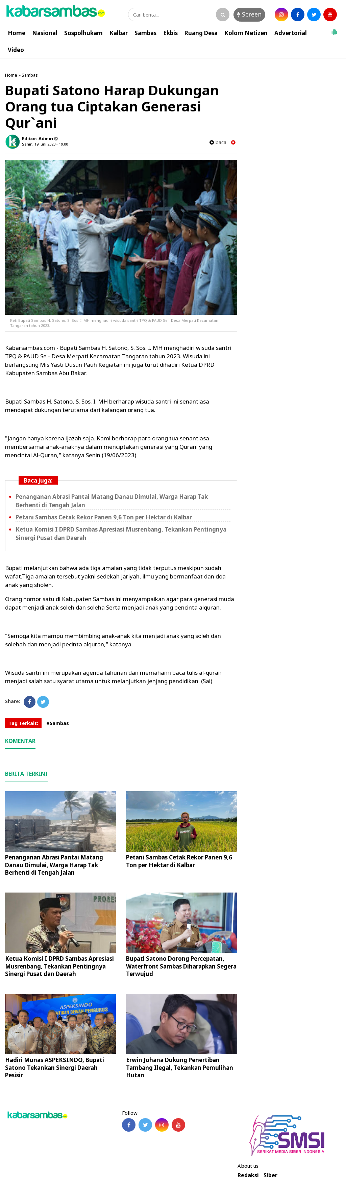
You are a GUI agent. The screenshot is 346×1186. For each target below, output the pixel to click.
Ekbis (170, 33)
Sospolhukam (83, 33)
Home (16, 33)
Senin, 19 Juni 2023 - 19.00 (45, 144)
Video (16, 50)
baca (217, 142)
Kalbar (118, 33)
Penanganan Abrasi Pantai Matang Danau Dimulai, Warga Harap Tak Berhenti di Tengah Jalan (54, 864)
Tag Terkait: (23, 723)
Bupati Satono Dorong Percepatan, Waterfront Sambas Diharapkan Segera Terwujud (181, 966)
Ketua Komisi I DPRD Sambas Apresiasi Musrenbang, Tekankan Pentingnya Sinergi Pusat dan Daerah (59, 966)
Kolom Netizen (246, 33)
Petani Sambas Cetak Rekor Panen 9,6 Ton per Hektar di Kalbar (104, 517)
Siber (270, 1175)
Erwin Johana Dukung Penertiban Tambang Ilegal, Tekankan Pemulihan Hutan (179, 1067)
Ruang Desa (201, 33)
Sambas (145, 33)
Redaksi (248, 1175)
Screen (249, 14)
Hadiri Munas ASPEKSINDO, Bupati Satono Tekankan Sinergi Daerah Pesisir (54, 1067)
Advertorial (290, 33)
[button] (334, 29)
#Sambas (57, 723)
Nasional (44, 33)
